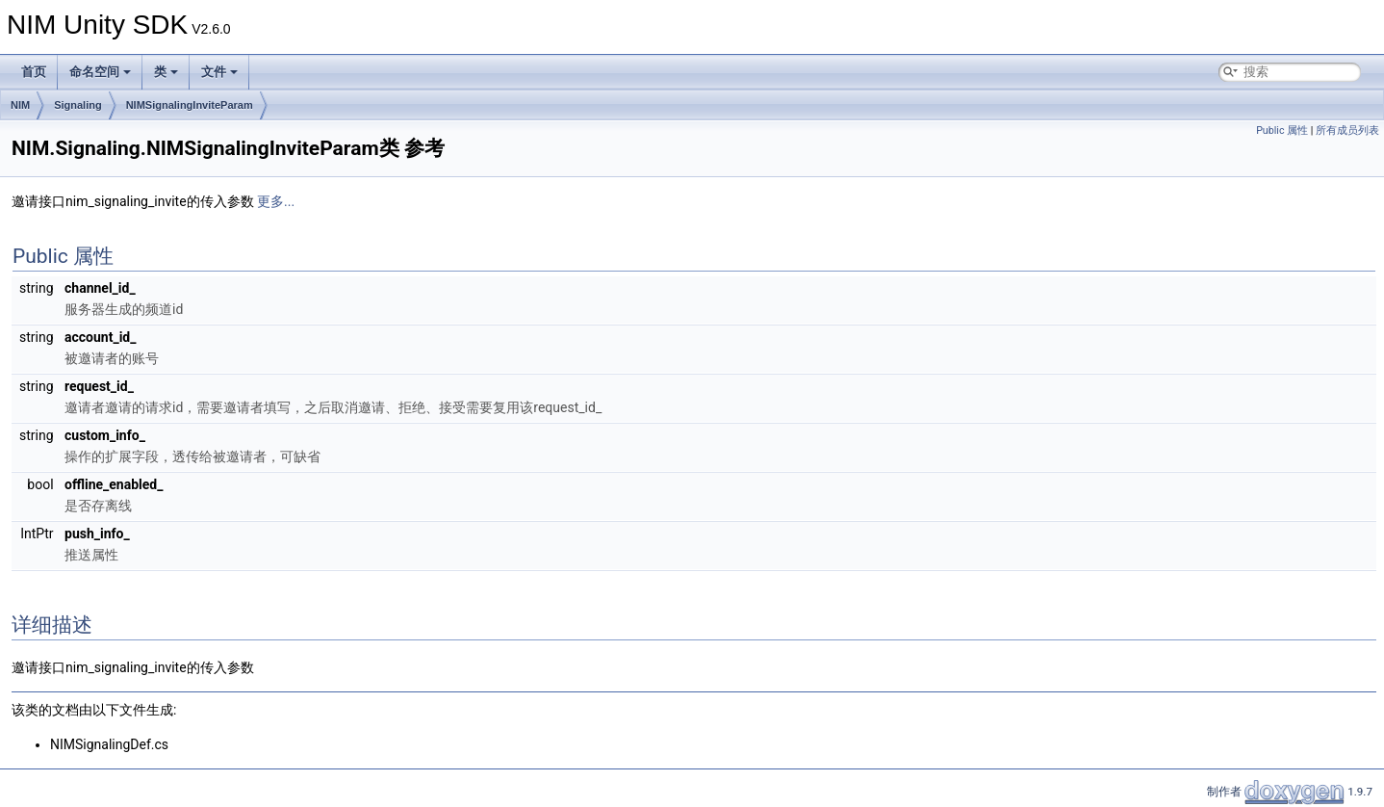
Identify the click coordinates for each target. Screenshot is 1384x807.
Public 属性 (1282, 130)
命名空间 (100, 72)
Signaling (78, 105)
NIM (20, 105)
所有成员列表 (1347, 130)
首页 (33, 72)
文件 (219, 72)
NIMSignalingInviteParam (189, 105)
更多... (276, 201)
